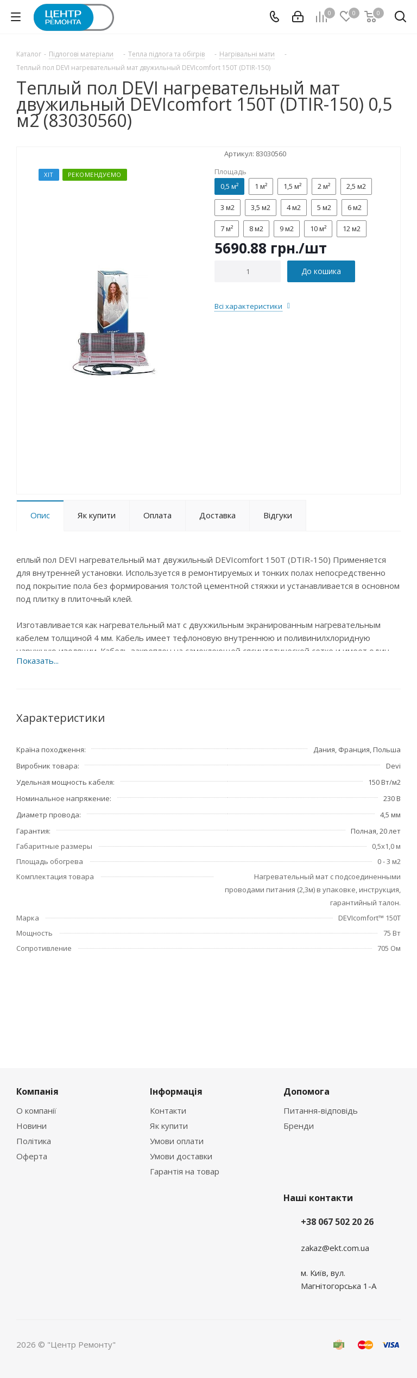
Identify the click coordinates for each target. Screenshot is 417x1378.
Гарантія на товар (184, 1171)
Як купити (169, 1125)
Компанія (37, 1091)
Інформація (176, 1091)
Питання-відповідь (320, 1110)
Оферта (31, 1156)
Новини (31, 1125)
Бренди (298, 1125)
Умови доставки (181, 1156)
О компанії (36, 1110)
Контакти (168, 1110)
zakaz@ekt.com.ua (335, 1247)
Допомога (306, 1091)
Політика (33, 1140)
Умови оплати (177, 1140)
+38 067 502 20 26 (337, 1222)
